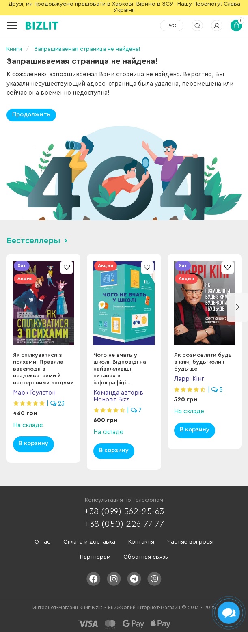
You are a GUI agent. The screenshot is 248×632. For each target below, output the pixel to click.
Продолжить (31, 115)
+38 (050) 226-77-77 (124, 524)
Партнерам (95, 557)
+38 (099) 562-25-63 (124, 511)
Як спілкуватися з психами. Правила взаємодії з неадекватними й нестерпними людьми (43, 369)
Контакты (141, 542)
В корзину (33, 443)
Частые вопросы (190, 542)
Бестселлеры (33, 241)
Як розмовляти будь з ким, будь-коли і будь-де (203, 362)
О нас (42, 542)
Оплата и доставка (89, 542)
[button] (237, 307)
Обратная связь (145, 557)
